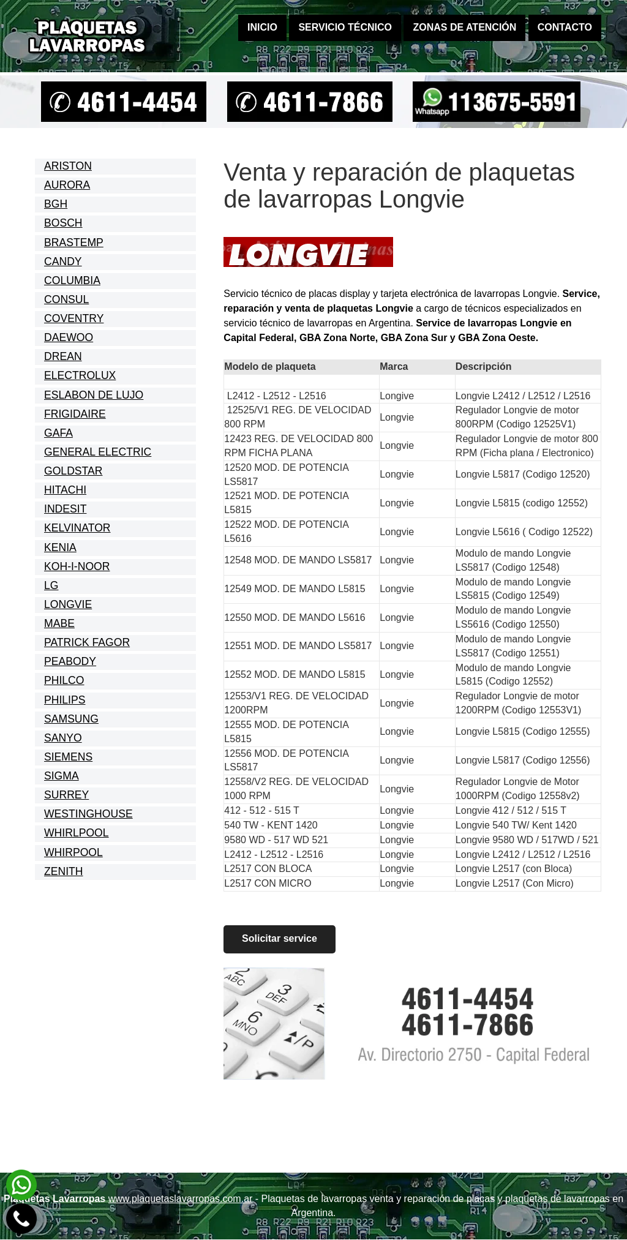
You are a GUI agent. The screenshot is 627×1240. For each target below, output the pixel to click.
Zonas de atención (464, 27)
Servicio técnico (345, 27)
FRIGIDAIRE (75, 414)
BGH (55, 204)
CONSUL (66, 299)
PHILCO (64, 680)
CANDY (63, 261)
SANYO (63, 738)
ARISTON (68, 166)
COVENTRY (73, 318)
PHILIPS (64, 700)
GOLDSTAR (73, 471)
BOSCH (63, 223)
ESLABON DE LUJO (93, 395)
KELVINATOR (77, 528)
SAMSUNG (71, 719)
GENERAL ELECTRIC (97, 452)
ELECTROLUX (80, 375)
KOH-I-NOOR (77, 566)
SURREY (66, 795)
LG (51, 585)
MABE (59, 623)
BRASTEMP (73, 242)
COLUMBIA (72, 280)
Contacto (565, 27)
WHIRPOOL (73, 852)
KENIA (60, 547)
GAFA (58, 433)
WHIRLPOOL (76, 833)
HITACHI (65, 490)
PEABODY (70, 661)
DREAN (63, 356)
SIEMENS (68, 757)
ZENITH (63, 871)
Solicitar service (279, 939)
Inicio (262, 27)
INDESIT (65, 509)
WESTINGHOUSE (88, 814)
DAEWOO (68, 337)
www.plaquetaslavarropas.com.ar (180, 1198)
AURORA (67, 185)
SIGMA (61, 776)
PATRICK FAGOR (87, 642)
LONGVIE (68, 604)
